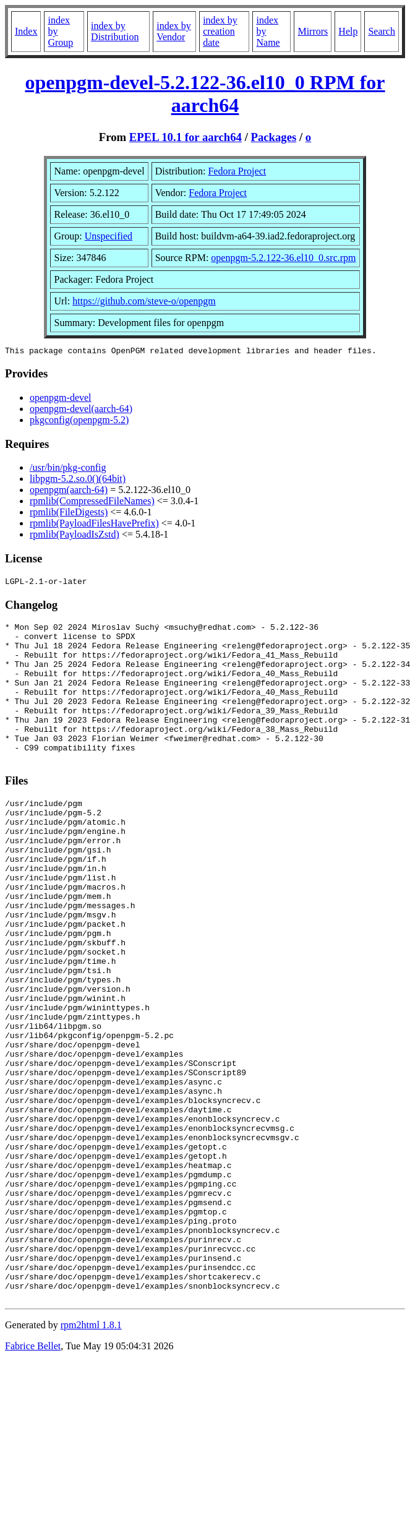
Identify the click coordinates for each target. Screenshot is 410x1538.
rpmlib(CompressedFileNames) (92, 502)
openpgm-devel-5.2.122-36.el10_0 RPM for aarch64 (205, 93)
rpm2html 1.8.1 (91, 1456)
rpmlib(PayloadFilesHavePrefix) (94, 525)
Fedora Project (237, 171)
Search (381, 31)
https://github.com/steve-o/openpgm (144, 301)
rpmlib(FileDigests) (69, 514)
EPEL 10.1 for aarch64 (185, 137)
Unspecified (108, 236)
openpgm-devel (61, 399)
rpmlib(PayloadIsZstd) (74, 536)
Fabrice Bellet (33, 1477)
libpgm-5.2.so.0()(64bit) (78, 480)
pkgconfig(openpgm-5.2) (79, 421)
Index (26, 31)
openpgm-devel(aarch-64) (81, 410)
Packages (274, 137)
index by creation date (220, 31)
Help (347, 31)
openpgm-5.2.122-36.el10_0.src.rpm (283, 257)
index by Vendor (173, 31)
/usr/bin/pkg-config (68, 469)
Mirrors (312, 31)
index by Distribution (115, 31)
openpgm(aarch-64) (69, 491)
